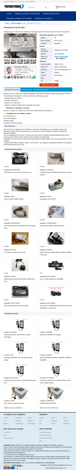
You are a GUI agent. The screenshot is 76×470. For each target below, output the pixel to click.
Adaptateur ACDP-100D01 (12, 303)
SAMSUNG (66, 423)
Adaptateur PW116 (45, 196)
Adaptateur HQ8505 (46, 250)
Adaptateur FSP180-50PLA (12, 223)
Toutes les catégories (16, 23)
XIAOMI (6, 418)
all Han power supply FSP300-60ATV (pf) (52, 225)
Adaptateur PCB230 (10, 250)
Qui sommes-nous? (45, 432)
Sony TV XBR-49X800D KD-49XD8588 (51, 279)
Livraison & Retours (45, 435)
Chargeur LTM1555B (46, 332)
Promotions (7, 432)
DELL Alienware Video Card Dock (14, 403)
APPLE (41, 418)
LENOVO (66, 421)
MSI (40, 421)
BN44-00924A (18, 70)
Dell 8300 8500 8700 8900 (48, 403)
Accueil (8, 13)
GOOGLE (18, 418)
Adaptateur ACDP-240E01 (47, 303)
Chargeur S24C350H (10, 332)
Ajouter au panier (49, 85)
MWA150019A (18, 74)
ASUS (53, 418)
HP (24, 23)
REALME (18, 421)
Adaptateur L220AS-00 (46, 170)
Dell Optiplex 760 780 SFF (48, 199)
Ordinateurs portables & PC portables (19, 18)
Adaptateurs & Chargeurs (43, 18)
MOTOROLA (19, 423)
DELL (65, 418)
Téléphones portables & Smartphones (27, 13)
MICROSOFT (31, 423)
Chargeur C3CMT (9, 400)
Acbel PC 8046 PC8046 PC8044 (13, 199)
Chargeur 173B (8, 355)
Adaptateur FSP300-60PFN (48, 223)
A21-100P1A (25, 70)
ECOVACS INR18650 (34, 463)
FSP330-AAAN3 (27, 69)
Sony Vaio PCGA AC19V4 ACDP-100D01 (16, 305)
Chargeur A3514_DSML (11, 378)
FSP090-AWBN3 (18, 69)
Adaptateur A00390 (10, 276)
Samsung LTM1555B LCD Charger (50, 334)
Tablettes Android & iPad (51, 13)
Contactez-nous (8, 438)
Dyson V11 (24, 463)
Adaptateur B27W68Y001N (12, 170)
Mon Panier (62, 7)
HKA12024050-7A (25, 72)
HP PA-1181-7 (58, 40)
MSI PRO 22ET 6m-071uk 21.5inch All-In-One (17, 172)
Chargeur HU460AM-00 (47, 400)
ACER (53, 423)
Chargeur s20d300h (46, 355)
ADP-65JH (31, 70)
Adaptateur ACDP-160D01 (48, 276)
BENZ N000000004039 (48, 463)
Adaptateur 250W (9, 196)
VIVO (5, 421)
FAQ (40, 441)
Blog (5, 435)
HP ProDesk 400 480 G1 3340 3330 (14, 252)
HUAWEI (30, 421)
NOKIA (6, 423)
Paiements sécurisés (45, 438)
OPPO (29, 418)
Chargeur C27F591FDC (47, 378)
